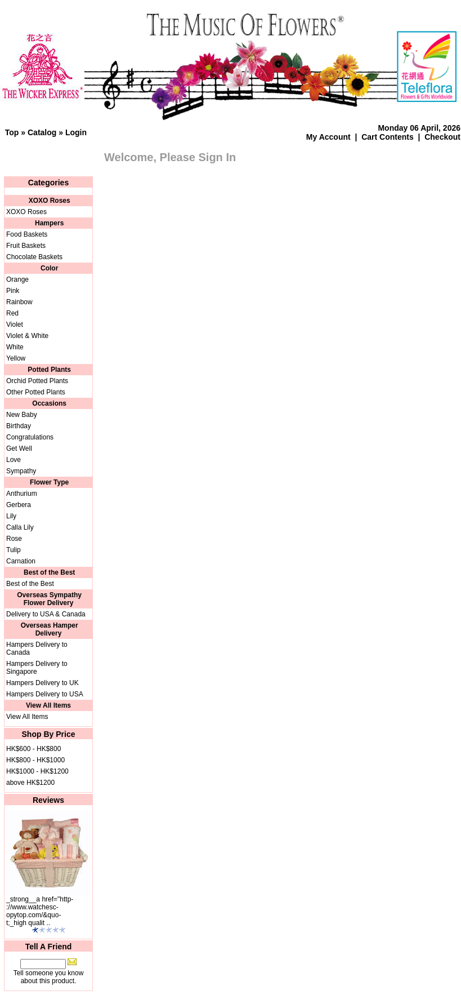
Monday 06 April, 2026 (419, 127)
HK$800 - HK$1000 (35, 760)
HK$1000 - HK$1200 (37, 771)
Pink (12, 291)
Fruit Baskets (26, 246)
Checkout (442, 136)
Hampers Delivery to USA (44, 694)
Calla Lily (20, 527)
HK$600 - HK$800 (33, 749)
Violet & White (27, 336)
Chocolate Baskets (34, 257)
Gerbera (18, 505)
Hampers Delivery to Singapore (37, 668)
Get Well (19, 448)
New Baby (21, 415)
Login (76, 132)
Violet (14, 324)
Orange (17, 279)
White (15, 347)
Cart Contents (387, 136)
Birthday (18, 426)
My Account (328, 136)
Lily (11, 516)
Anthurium (21, 494)
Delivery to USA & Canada (46, 614)
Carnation (20, 561)
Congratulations (29, 437)
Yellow (15, 358)
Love (13, 460)
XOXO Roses (26, 212)
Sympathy (21, 471)
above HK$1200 (30, 783)
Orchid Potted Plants (37, 381)
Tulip (13, 550)
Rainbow (19, 302)
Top (12, 132)
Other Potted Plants (35, 392)
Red (12, 313)
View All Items (27, 717)
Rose (14, 539)
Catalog (42, 132)
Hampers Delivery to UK (42, 683)
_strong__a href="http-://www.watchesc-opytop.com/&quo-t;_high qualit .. (39, 911)
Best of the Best (30, 584)
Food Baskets (26, 234)
